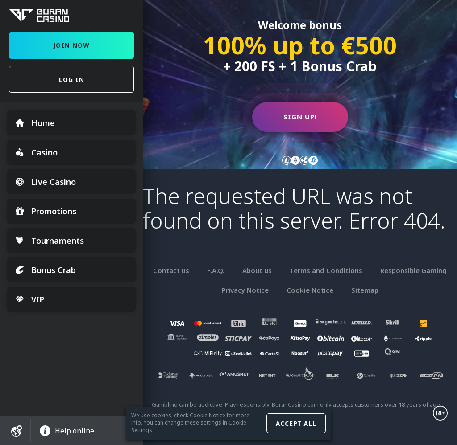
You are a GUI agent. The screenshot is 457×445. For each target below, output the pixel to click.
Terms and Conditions (326, 270)
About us (257, 270)
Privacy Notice (245, 290)
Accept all (296, 423)
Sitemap (364, 290)
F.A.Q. (215, 270)
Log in (71, 79)
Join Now (71, 45)
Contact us (171, 270)
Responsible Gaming (413, 270)
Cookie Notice (207, 415)
